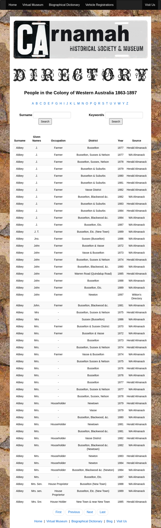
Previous (74, 512)
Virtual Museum (32, 4)
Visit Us (150, 4)
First (58, 512)
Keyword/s (96, 115)
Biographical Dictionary (64, 4)
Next (90, 512)
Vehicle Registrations (99, 4)
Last (102, 512)
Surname (25, 115)
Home (13, 4)
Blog (110, 521)
